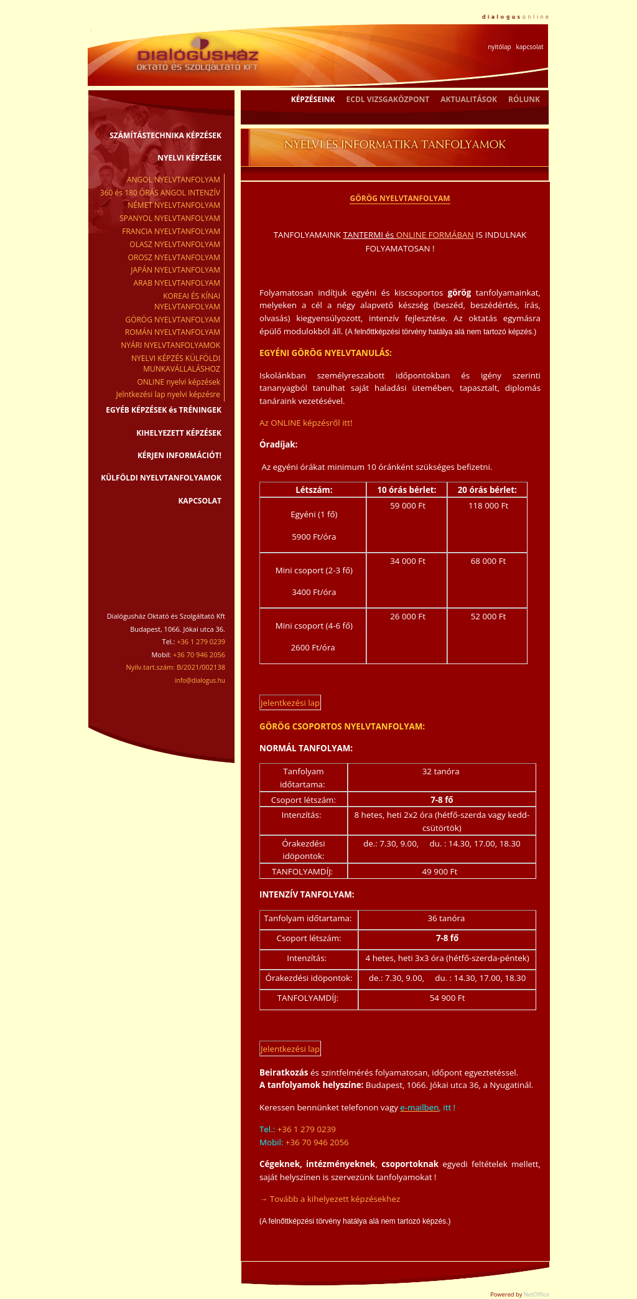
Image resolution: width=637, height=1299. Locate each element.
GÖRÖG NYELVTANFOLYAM (172, 319)
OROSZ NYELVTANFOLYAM (174, 257)
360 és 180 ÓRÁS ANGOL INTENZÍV (160, 192)
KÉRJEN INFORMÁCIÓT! (179, 455)
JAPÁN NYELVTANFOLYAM (175, 270)
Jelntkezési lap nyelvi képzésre (168, 394)
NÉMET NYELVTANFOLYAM (174, 205)
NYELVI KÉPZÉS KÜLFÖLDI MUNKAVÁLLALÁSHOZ (175, 363)
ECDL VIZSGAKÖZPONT (388, 99)
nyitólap (499, 46)
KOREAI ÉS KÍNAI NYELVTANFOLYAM (187, 301)
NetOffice (536, 1294)
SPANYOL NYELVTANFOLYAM (169, 218)
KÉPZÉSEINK (313, 99)
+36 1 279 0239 (306, 1129)
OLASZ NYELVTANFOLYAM (174, 244)
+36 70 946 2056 (317, 1142)
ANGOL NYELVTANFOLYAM (173, 179)
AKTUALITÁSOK (468, 99)
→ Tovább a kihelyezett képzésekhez (329, 1198)
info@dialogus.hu (200, 680)
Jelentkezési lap (290, 702)
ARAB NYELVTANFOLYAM (177, 283)
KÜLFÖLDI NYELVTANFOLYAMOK (161, 477)
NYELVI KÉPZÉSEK (189, 157)
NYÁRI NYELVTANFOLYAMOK (170, 345)
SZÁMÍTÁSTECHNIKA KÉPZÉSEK (165, 135)
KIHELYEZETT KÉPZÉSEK (178, 433)
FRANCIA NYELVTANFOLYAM (171, 231)
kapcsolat (529, 46)
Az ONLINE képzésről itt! (306, 422)
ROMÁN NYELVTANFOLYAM (172, 332)
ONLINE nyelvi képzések (178, 382)
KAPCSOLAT (199, 500)
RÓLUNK (524, 99)
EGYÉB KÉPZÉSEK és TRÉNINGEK (163, 410)
